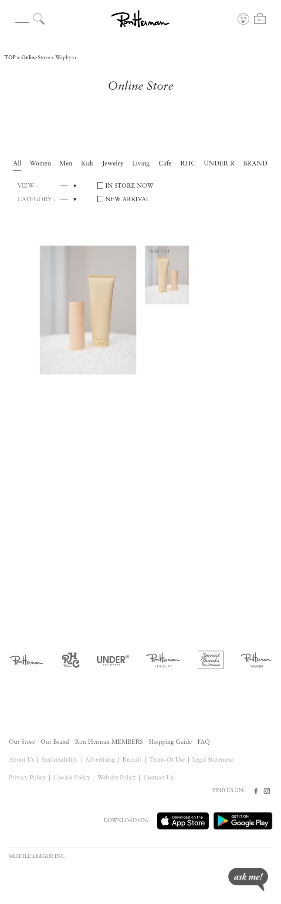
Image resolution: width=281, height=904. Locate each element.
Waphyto (65, 58)
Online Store (35, 58)
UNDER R (219, 164)
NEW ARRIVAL (127, 199)
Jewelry (113, 164)
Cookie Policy (71, 778)
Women (40, 164)
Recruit (132, 760)
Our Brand (55, 742)
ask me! (248, 879)
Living (141, 164)
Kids (87, 164)
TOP (10, 58)
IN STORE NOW (129, 186)
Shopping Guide (170, 742)
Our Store (22, 742)
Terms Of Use (167, 760)
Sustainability (59, 760)
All (17, 164)
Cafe (165, 164)
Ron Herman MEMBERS (109, 742)
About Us (21, 760)
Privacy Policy (27, 778)
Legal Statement (213, 760)
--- (64, 186)
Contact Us (158, 778)
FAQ (203, 742)
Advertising (100, 760)
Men (65, 164)
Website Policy (117, 778)
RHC (188, 164)
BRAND (255, 164)
